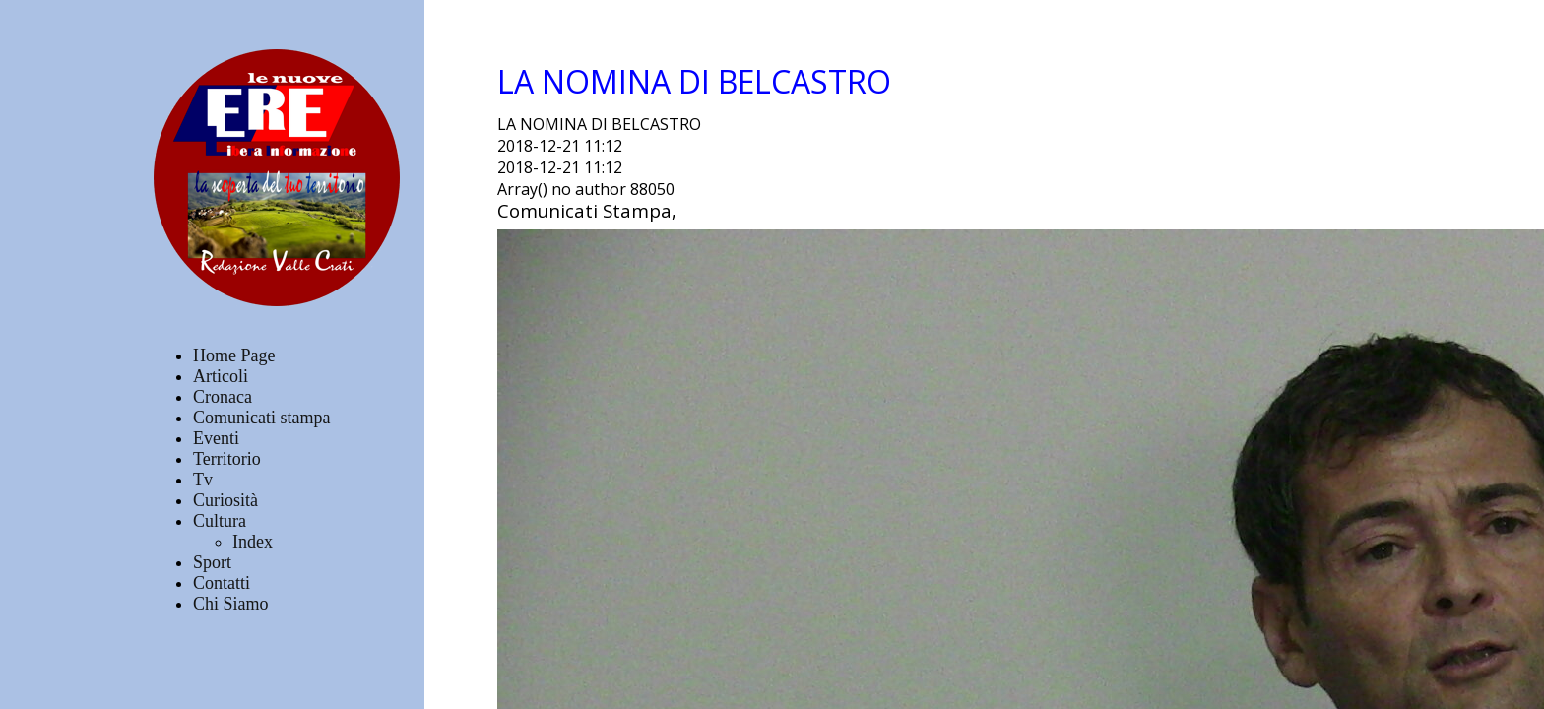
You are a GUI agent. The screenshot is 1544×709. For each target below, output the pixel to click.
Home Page (234, 355)
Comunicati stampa (261, 417)
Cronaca (222, 397)
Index (252, 541)
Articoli (220, 376)
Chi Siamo (231, 603)
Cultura (219, 521)
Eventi (216, 438)
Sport (212, 562)
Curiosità (225, 500)
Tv (203, 479)
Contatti (221, 583)
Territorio (227, 459)
